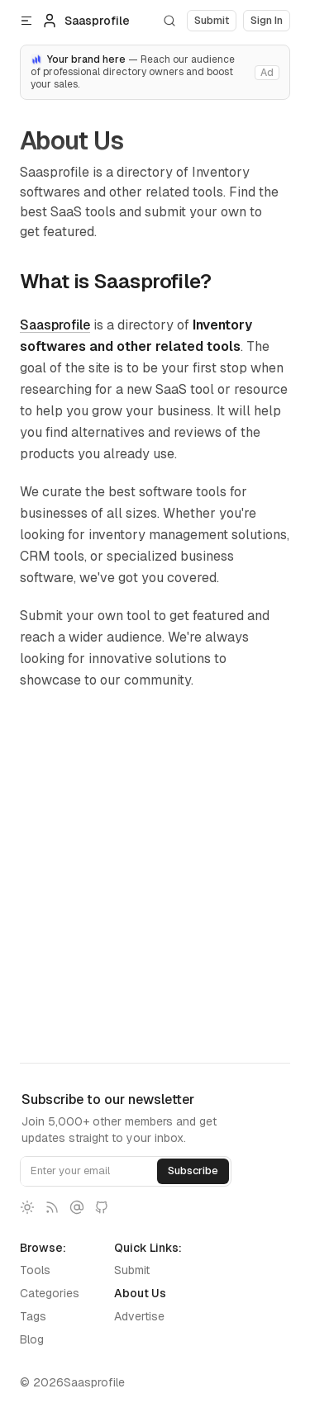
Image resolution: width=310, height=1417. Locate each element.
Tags (33, 1316)
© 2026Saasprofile (72, 1382)
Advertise (139, 1316)
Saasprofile (55, 325)
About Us (140, 1293)
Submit (132, 1270)
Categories (49, 1293)
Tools (35, 1270)
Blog (32, 1339)
